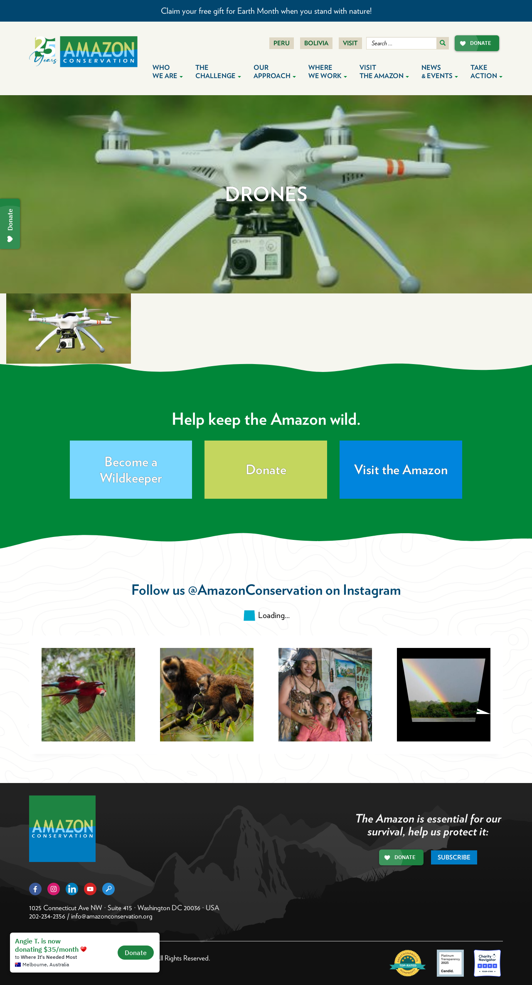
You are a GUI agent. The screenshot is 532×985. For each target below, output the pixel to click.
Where (327, 72)
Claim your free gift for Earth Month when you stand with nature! (266, 11)
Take (486, 72)
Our (275, 72)
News (439, 72)
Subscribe (454, 857)
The (218, 72)
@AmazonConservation (255, 589)
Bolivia (316, 43)
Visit (350, 43)
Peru (281, 43)
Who (168, 72)
